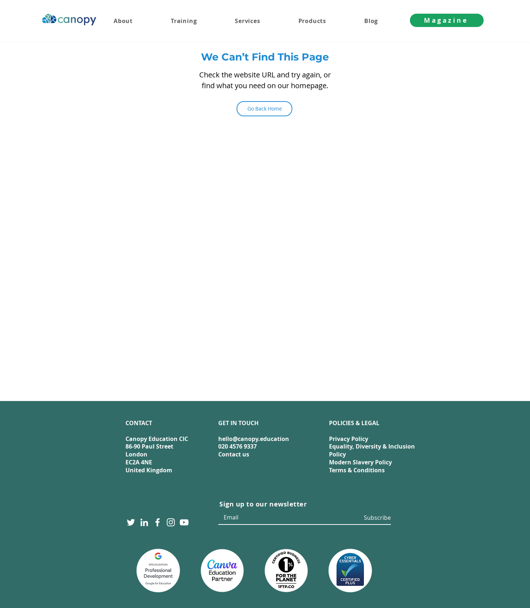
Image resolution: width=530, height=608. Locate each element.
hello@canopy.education (253, 439)
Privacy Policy (348, 439)
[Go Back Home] (264, 108)
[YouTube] (184, 522)
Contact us (233, 454)
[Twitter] (130, 522)
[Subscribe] (376, 518)
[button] (261, 20)
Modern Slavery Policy (360, 462)
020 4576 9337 (237, 446)
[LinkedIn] (144, 522)
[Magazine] (447, 20)
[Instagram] (170, 522)
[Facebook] (157, 522)
